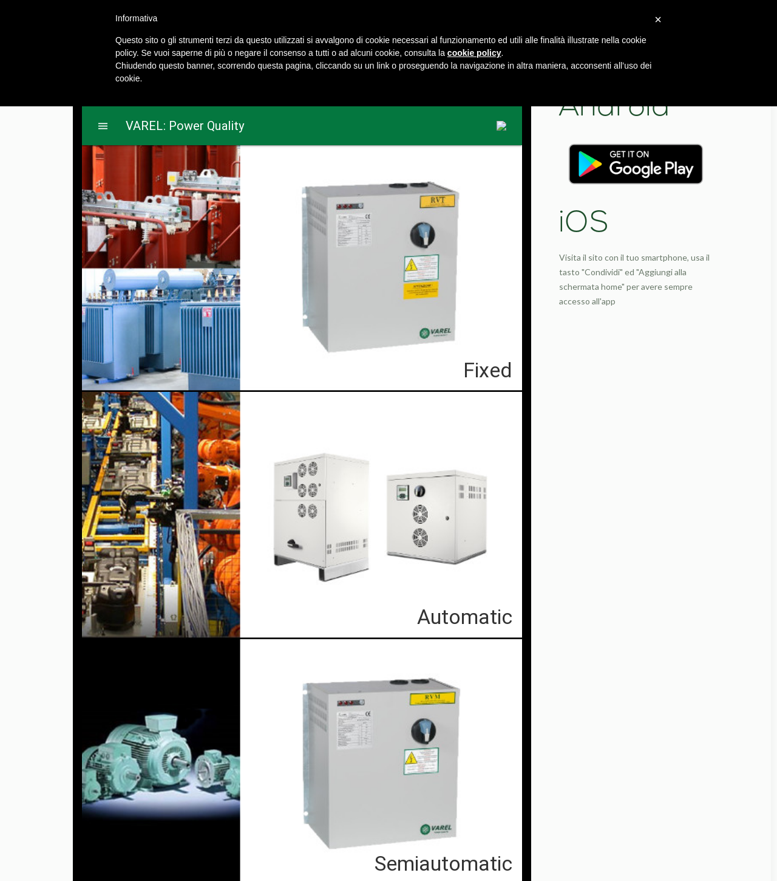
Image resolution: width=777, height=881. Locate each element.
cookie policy (474, 53)
